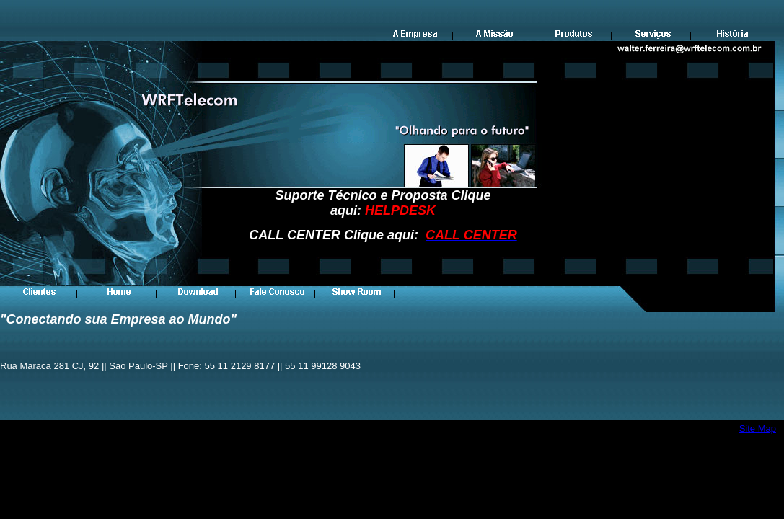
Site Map (757, 428)
